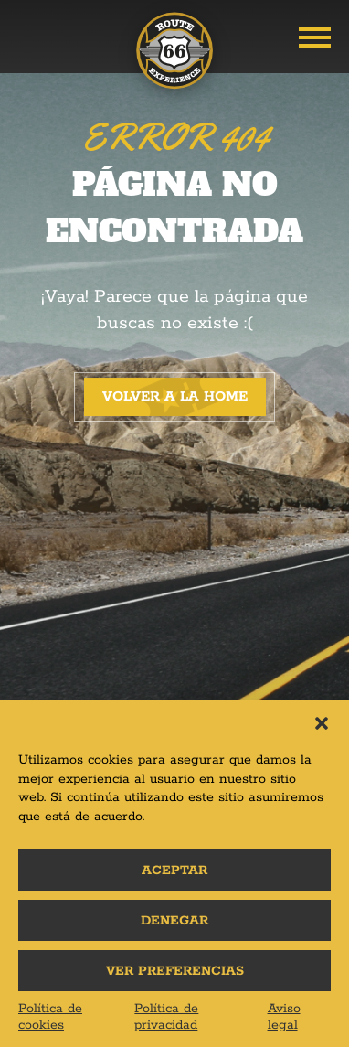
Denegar (174, 921)
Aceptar (174, 870)
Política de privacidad (166, 1016)
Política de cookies (50, 1016)
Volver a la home (175, 396)
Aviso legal (284, 1016)
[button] (321, 723)
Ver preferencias (175, 971)
